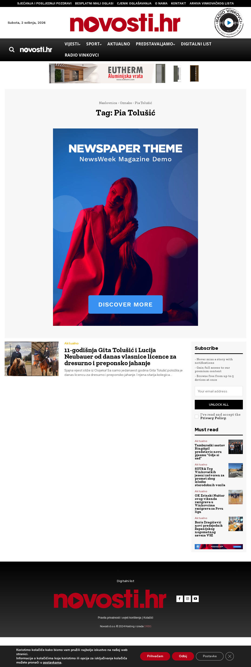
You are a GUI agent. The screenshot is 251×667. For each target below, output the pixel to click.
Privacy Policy (213, 418)
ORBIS (147, 626)
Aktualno (71, 343)
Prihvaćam (155, 656)
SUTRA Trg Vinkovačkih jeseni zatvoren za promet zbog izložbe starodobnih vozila (210, 477)
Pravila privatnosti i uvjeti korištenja (120, 617)
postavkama (52, 662)
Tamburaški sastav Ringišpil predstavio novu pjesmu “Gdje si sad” (210, 451)
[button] (12, 50)
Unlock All (219, 405)
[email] (219, 391)
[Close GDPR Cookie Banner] (229, 656)
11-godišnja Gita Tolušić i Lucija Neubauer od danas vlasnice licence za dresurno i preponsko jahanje (120, 356)
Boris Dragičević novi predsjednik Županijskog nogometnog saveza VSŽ (209, 528)
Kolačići (148, 617)
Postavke (210, 656)
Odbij (183, 656)
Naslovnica (108, 103)
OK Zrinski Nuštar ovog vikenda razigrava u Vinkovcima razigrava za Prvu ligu (210, 504)
